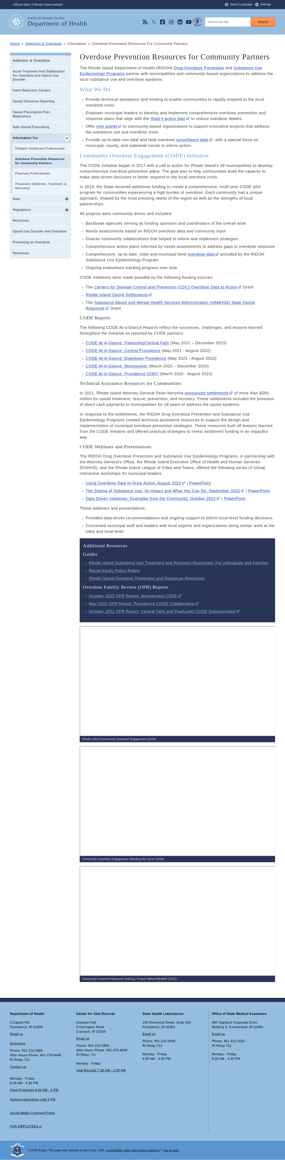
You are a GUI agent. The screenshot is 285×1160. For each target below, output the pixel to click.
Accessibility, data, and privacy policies (132, 1150)
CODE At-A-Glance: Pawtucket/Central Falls (127, 343)
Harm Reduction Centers (32, 90)
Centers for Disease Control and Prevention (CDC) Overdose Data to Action (165, 287)
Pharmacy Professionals (32, 173)
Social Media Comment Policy (32, 1113)
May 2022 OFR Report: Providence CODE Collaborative (141, 603)
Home (15, 44)
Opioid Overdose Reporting (34, 101)
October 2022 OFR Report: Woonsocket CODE (133, 596)
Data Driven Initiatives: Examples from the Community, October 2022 (151, 498)
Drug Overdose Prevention (199, 68)
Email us (16, 1034)
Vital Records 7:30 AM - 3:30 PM (101, 1070)
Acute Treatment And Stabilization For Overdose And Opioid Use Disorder (39, 75)
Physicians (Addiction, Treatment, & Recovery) (40, 186)
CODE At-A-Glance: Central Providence (123, 350)
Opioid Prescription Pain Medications (31, 114)
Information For (25, 138)
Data (16, 199)
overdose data (201, 254)
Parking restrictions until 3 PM (32, 1099)
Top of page (171, 1150)
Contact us (18, 1067)
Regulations (22, 209)
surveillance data (192, 140)
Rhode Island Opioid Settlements (117, 295)
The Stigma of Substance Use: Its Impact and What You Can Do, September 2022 (163, 491)
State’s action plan (167, 118)
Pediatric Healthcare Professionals (40, 148)
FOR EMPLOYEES (24, 1126)
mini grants (106, 126)
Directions (17, 1043)
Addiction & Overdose (43, 44)
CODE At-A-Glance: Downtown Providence (126, 358)
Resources (21, 220)
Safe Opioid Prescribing (31, 127)
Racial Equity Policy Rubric (114, 570)
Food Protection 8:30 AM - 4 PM (34, 1090)
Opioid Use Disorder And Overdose (40, 231)
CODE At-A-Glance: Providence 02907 (122, 374)
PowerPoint (200, 483)
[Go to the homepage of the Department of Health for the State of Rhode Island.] (18, 22)
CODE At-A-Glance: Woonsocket (116, 366)
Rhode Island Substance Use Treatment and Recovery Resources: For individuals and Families (178, 563)
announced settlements (207, 393)
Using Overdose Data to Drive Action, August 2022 (133, 483)
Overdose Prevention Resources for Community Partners (40, 161)
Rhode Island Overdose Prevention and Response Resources (147, 578)
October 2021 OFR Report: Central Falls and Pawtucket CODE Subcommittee (162, 611)
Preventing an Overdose (31, 242)
